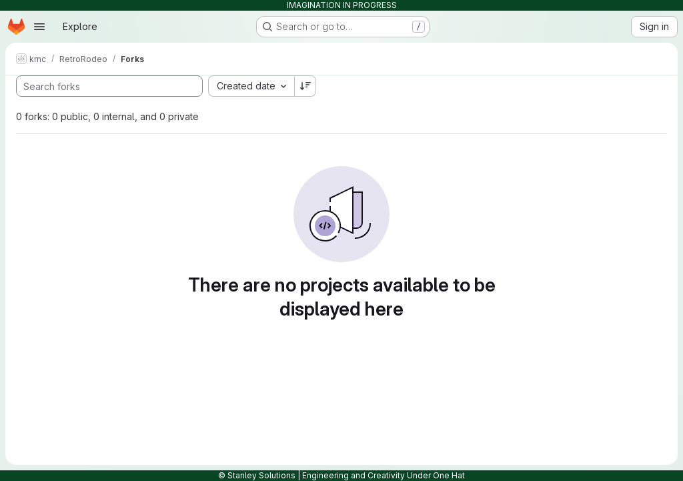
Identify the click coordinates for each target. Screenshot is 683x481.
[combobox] (251, 86)
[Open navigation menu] (39, 26)
